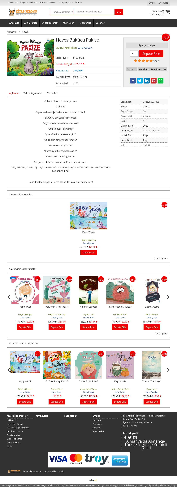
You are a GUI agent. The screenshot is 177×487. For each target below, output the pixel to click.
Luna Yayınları (152, 392)
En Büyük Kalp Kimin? (57, 381)
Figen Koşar (151, 389)
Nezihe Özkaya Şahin (120, 389)
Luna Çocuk (88, 243)
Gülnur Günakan (88, 240)
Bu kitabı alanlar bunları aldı (23, 343)
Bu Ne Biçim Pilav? (88, 381)
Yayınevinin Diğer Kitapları (23, 268)
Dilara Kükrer (57, 389)
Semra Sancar (152, 314)
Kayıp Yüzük (88, 232)
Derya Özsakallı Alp (56, 314)
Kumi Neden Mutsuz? (120, 306)
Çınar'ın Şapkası (88, 306)
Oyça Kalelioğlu (25, 314)
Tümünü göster (160, 258)
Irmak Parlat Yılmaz (88, 389)
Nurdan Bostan (120, 314)
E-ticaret (84, 479)
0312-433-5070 (130, 425)
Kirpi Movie (120, 381)
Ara (119, 12)
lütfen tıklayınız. (168, 485)
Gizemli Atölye (152, 306)
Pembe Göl (25, 306)
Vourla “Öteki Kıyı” (151, 381)
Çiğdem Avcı (88, 314)
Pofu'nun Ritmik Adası (56, 306)
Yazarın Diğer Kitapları (20, 194)
